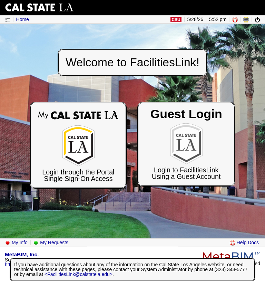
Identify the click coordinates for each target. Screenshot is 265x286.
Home (22, 19)
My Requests (50, 242)
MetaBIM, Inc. (22, 254)
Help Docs (244, 242)
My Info (16, 242)
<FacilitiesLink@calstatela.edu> (78, 274)
